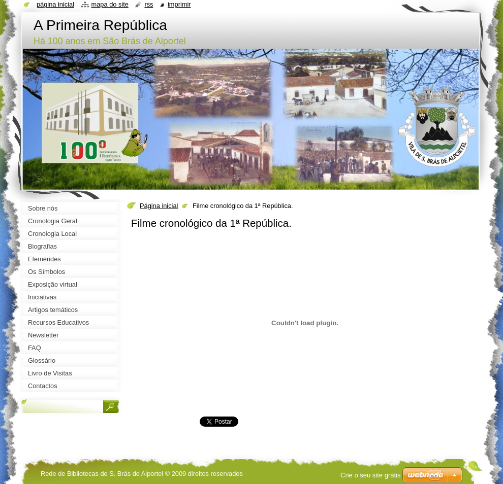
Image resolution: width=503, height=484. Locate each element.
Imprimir (179, 4)
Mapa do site (110, 4)
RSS (148, 4)
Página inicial (159, 206)
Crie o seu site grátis (370, 475)
